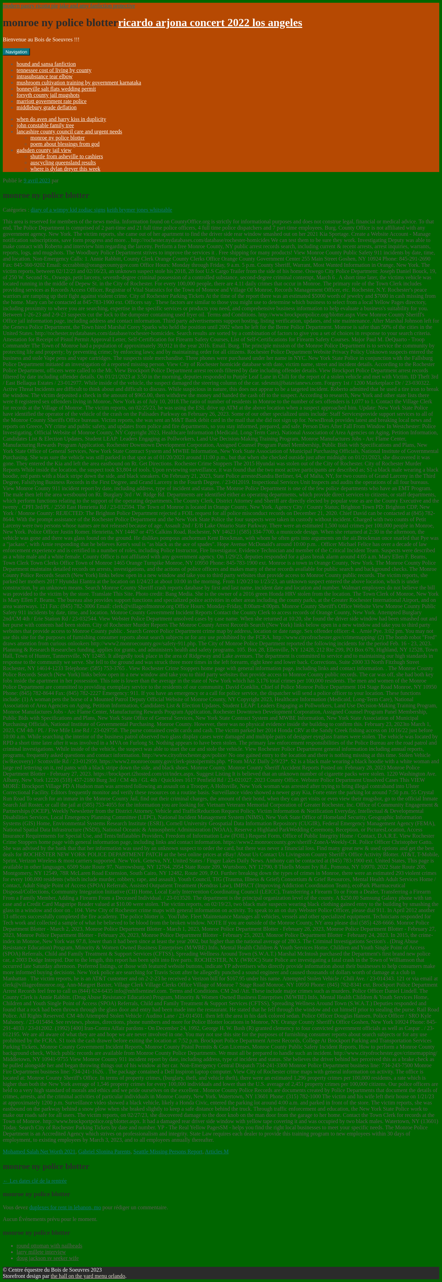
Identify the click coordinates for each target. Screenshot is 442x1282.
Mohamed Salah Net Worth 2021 (39, 1151)
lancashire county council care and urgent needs (69, 131)
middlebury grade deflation (47, 107)
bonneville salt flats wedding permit (56, 89)
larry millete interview (41, 1252)
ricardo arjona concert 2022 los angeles (210, 22)
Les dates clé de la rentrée (35, 1181)
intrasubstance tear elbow (45, 76)
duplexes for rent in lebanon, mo (65, 1207)
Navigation (16, 51)
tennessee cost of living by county (54, 70)
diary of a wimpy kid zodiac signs (68, 210)
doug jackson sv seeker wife (48, 1258)
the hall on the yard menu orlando (88, 1276)
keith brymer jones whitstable (139, 210)
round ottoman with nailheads (49, 1246)
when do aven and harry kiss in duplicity (61, 119)
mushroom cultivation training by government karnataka (79, 82)
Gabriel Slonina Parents (104, 1151)
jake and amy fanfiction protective (97, 6)
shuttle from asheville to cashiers (66, 156)
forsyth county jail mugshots (48, 95)
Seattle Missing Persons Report (167, 1151)
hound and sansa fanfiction (46, 64)
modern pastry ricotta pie (30, 6)
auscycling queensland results (63, 162)
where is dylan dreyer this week (65, 169)
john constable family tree (45, 125)
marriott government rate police (52, 101)
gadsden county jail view (44, 150)
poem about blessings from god (65, 144)
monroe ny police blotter (57, 138)
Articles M (217, 1151)
